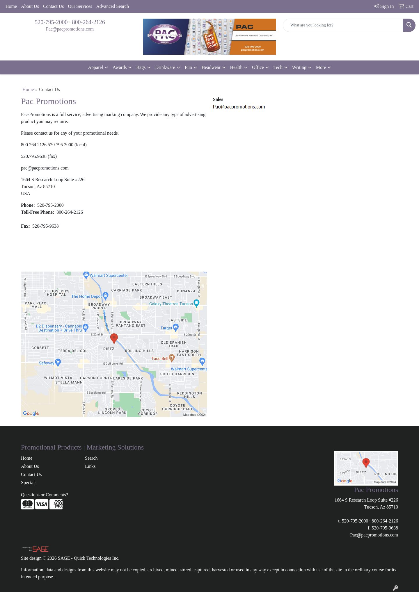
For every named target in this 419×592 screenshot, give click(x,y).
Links (90, 466)
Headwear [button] (211, 67)
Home (11, 6)
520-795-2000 (51, 22)
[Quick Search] (343, 25)
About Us (30, 6)
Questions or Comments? (44, 494)
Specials (28, 482)
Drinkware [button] (165, 67)
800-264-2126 (88, 22)
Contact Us (53, 6)
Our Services (80, 6)
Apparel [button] (95, 67)
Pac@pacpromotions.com (70, 28)
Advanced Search (112, 6)
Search (91, 458)
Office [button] (258, 67)
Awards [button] (120, 67)
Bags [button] (140, 67)
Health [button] (236, 67)
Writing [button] (299, 67)
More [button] (321, 67)
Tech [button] (278, 67)
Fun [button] (188, 67)
